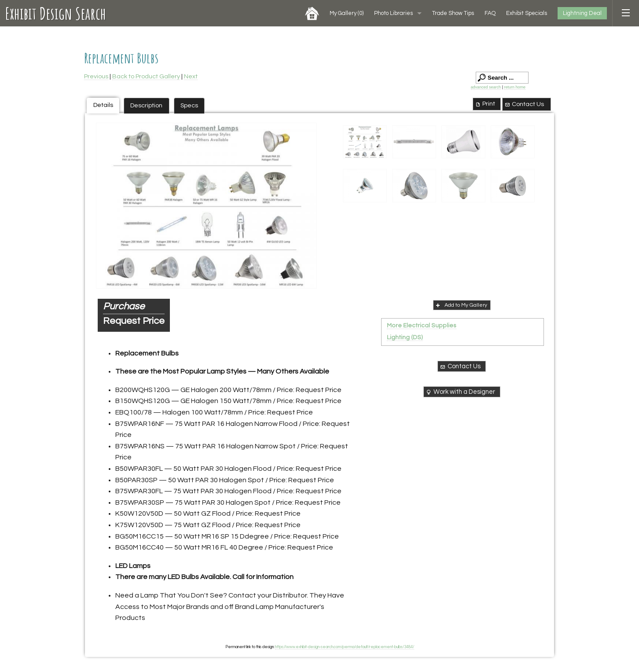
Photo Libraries (393, 13)
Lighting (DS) (405, 337)
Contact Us (524, 104)
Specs (189, 105)
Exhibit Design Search (55, 13)
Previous (96, 76)
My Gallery (347, 13)
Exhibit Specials (526, 13)
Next (191, 76)
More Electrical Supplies (421, 326)
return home (514, 87)
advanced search (486, 87)
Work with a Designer (460, 392)
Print (484, 103)
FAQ (490, 13)
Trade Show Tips (453, 13)
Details (103, 105)
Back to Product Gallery (146, 76)
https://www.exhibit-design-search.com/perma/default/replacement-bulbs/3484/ (344, 647)
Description (146, 105)
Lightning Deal (582, 13)
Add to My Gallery (460, 304)
